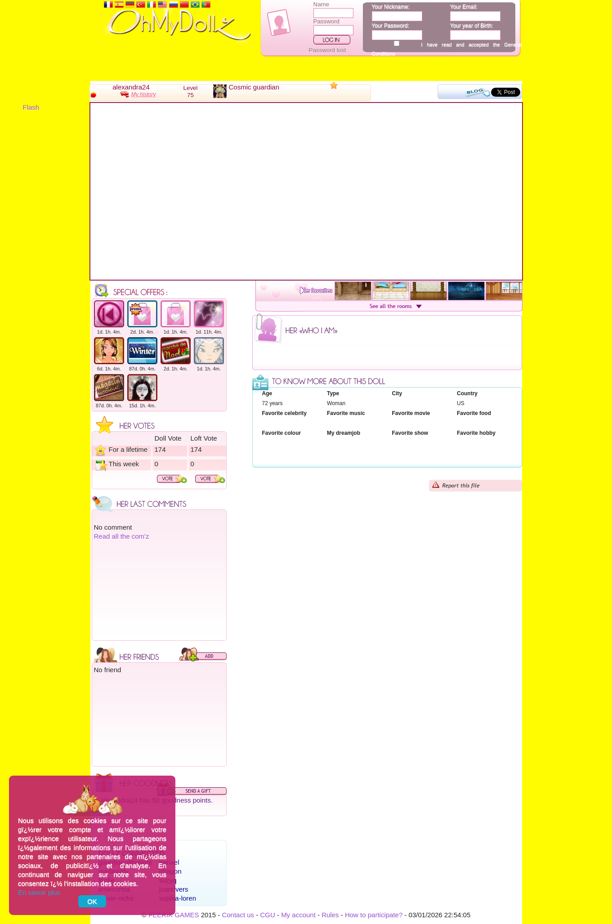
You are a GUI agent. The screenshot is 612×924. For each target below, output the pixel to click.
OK (92, 901)
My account (298, 915)
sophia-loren (178, 898)
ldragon (170, 871)
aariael (169, 862)
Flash (31, 107)
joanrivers (173, 889)
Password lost (327, 50)
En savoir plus (39, 892)
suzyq (168, 880)
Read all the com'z (121, 536)
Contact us (238, 915)
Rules (330, 915)
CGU (267, 915)
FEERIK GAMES (173, 915)
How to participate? (373, 915)
